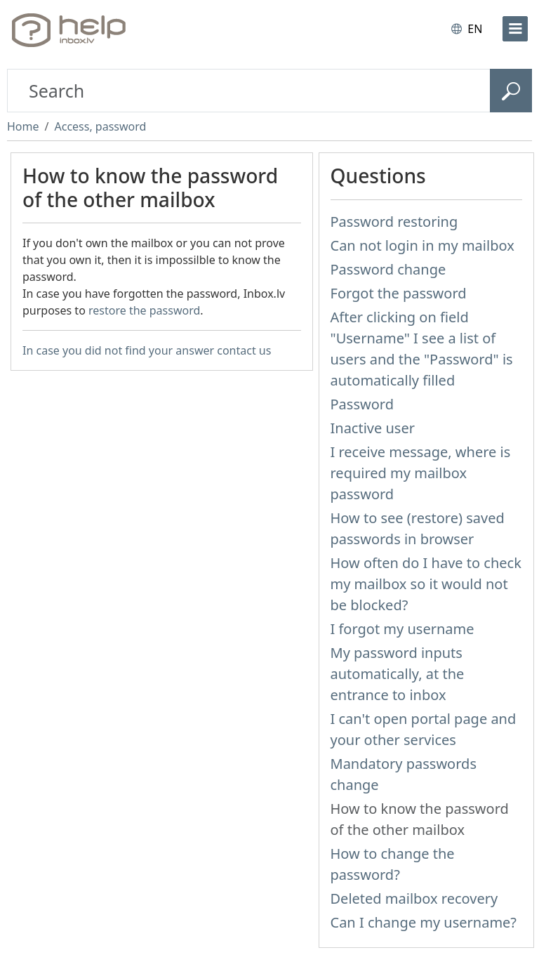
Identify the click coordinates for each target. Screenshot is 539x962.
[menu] (515, 28)
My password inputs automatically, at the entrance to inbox (398, 673)
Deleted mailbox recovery (414, 898)
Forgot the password (399, 293)
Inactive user (373, 428)
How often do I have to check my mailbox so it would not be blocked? (426, 583)
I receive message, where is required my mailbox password (421, 472)
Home (23, 126)
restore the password (144, 310)
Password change (388, 269)
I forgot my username (402, 628)
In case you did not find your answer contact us (146, 350)
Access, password (100, 126)
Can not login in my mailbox (422, 245)
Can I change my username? (424, 922)
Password (362, 404)
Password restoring (394, 221)
